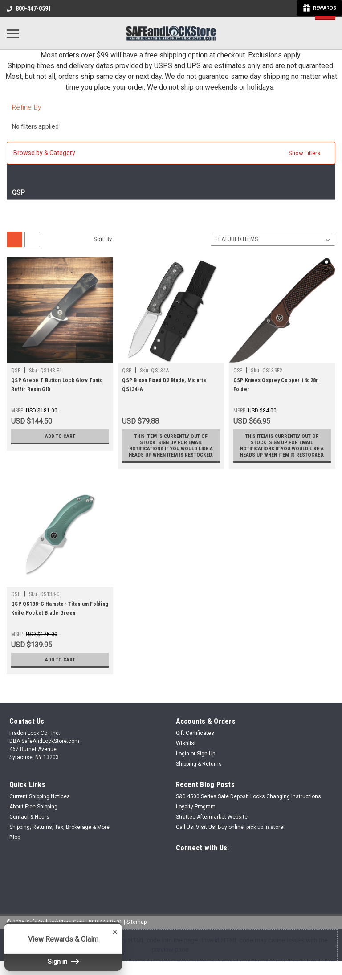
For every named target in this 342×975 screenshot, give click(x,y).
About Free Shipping (33, 813)
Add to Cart (59, 436)
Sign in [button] (63, 962)
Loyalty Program (196, 813)
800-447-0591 (29, 8)
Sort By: (103, 239)
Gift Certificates (195, 739)
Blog (14, 843)
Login (182, 760)
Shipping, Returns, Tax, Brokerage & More (59, 833)
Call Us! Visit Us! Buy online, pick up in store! (230, 833)
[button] (171, 153)
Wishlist (186, 750)
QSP (15, 370)
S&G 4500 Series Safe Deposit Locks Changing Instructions (248, 803)
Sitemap (136, 926)
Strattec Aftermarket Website (212, 823)
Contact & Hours (29, 823)
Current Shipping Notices (39, 803)
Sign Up (206, 760)
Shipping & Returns (199, 770)
